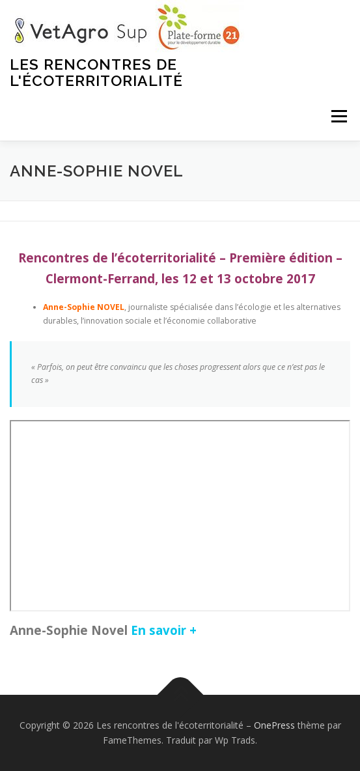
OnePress (274, 725)
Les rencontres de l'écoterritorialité (96, 72)
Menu (338, 116)
